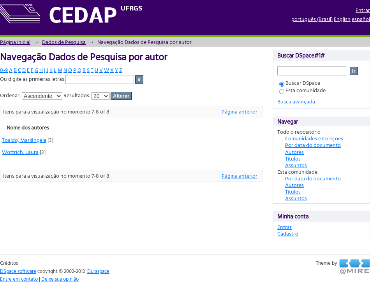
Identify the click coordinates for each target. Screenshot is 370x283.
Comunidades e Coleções (314, 138)
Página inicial (15, 42)
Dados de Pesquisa (64, 42)
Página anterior (239, 111)
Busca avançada (296, 101)
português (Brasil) (312, 19)
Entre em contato (19, 279)
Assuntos (296, 165)
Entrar (363, 10)
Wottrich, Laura (20, 152)
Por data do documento (313, 145)
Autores (294, 152)
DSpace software (18, 271)
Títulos (293, 158)
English (342, 19)
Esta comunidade (302, 90)
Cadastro (287, 233)
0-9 (4, 70)
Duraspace (98, 271)
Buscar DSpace (299, 83)
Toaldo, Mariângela (24, 140)
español (361, 19)
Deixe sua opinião (60, 279)
